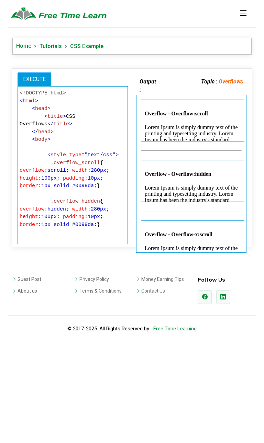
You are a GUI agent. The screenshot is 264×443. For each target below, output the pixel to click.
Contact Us (153, 290)
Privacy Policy (94, 279)
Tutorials (51, 46)
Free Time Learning (175, 329)
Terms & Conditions (100, 290)
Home (23, 46)
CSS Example (86, 46)
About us (27, 290)
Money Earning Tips (162, 279)
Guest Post (29, 279)
